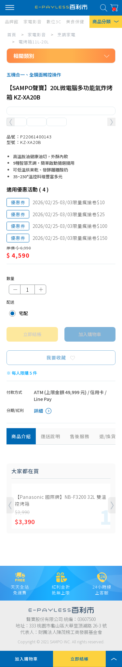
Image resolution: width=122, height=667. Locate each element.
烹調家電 (66, 34)
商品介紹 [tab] (21, 436)
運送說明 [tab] (50, 436)
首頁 (11, 34)
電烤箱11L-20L (34, 42)
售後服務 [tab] (79, 436)
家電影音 (37, 34)
